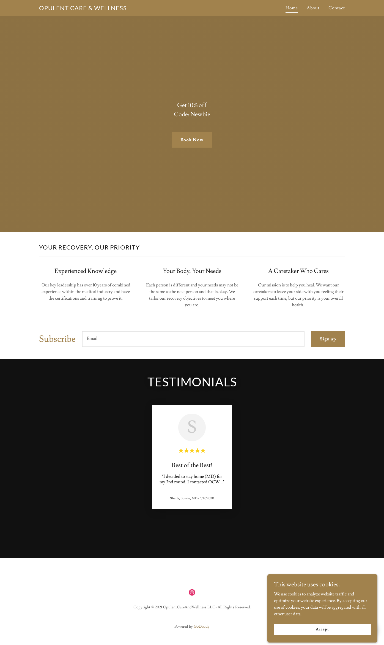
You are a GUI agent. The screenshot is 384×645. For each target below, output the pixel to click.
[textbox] (193, 339)
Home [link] (292, 8)
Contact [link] (336, 8)
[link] (83, 9)
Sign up (328, 339)
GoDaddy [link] (202, 626)
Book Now (191, 140)
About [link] (313, 8)
